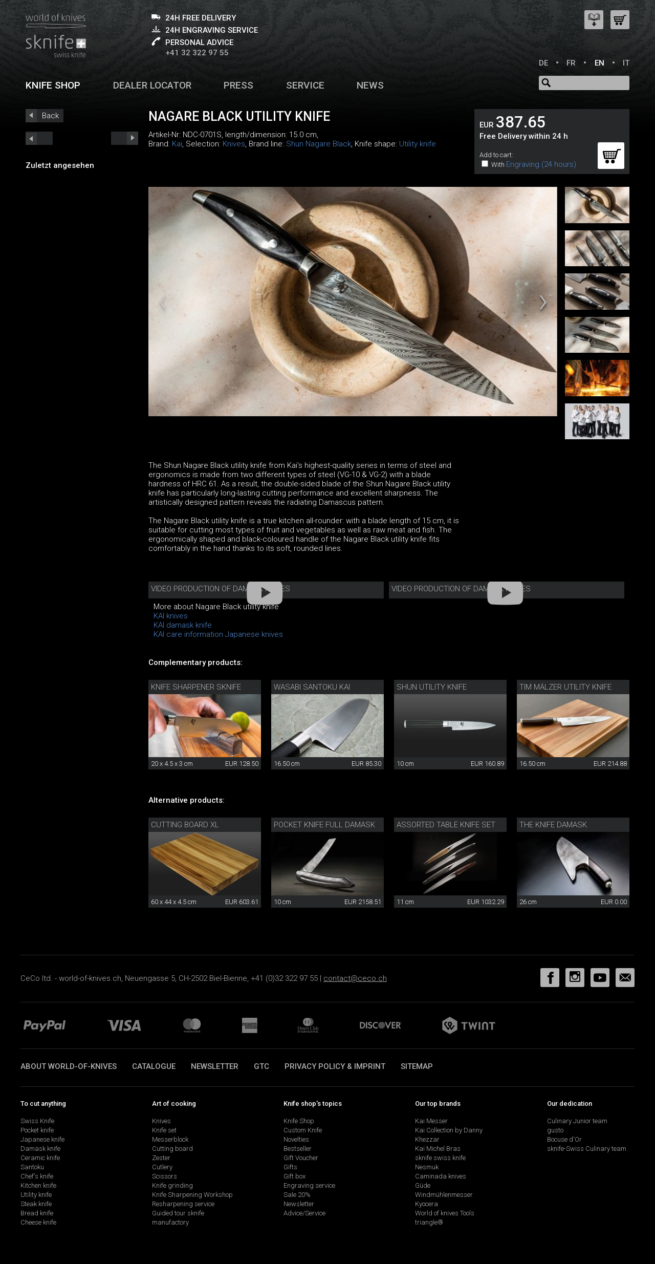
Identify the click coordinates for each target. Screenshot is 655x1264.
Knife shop (53, 85)
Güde (422, 1185)
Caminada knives (440, 1176)
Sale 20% (297, 1194)
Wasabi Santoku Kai (312, 687)
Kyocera (426, 1204)
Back (50, 115)
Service (305, 85)
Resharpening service (183, 1204)
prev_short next (124, 138)
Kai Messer (431, 1121)
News (370, 85)
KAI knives (171, 615)
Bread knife (36, 1213)
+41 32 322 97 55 (197, 52)
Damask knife (40, 1148)
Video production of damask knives (220, 588)
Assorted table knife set (446, 824)
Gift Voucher (300, 1158)
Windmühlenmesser (444, 1194)
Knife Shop (298, 1121)
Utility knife (417, 143)
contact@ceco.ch (355, 978)
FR (571, 63)
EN (599, 63)
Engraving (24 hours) (541, 164)
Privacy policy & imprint (335, 1066)
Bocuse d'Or (564, 1139)
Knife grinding (172, 1185)
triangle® (429, 1222)
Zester (161, 1158)
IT (626, 63)
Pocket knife (37, 1130)
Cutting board (172, 1148)
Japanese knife (42, 1139)
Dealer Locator (152, 85)
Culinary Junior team (577, 1121)
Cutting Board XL (185, 824)
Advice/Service (304, 1213)
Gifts (290, 1167)
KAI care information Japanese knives (218, 634)
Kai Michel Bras (438, 1148)
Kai (177, 143)
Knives (234, 143)
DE (543, 63)
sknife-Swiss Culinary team (586, 1148)
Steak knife (36, 1204)
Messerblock (170, 1139)
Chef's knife (36, 1176)
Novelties (296, 1139)
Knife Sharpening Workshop (192, 1194)
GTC (261, 1066)
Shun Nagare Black (318, 143)
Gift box (294, 1176)
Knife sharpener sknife (196, 687)
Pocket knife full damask (324, 824)
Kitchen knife (38, 1185)
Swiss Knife (37, 1121)
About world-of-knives (68, 1066)
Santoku (32, 1167)
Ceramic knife (40, 1158)
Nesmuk (427, 1167)
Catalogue (154, 1066)
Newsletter (214, 1066)
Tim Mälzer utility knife (565, 687)
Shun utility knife (432, 687)
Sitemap (417, 1066)
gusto (555, 1130)
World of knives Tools (444, 1213)
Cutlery (162, 1167)
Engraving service (309, 1185)
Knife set (164, 1130)
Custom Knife (302, 1130)
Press (238, 85)
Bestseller (297, 1148)
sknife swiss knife (440, 1158)
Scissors (164, 1176)
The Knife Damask (553, 824)
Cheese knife (38, 1222)
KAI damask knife (183, 625)
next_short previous (39, 138)
